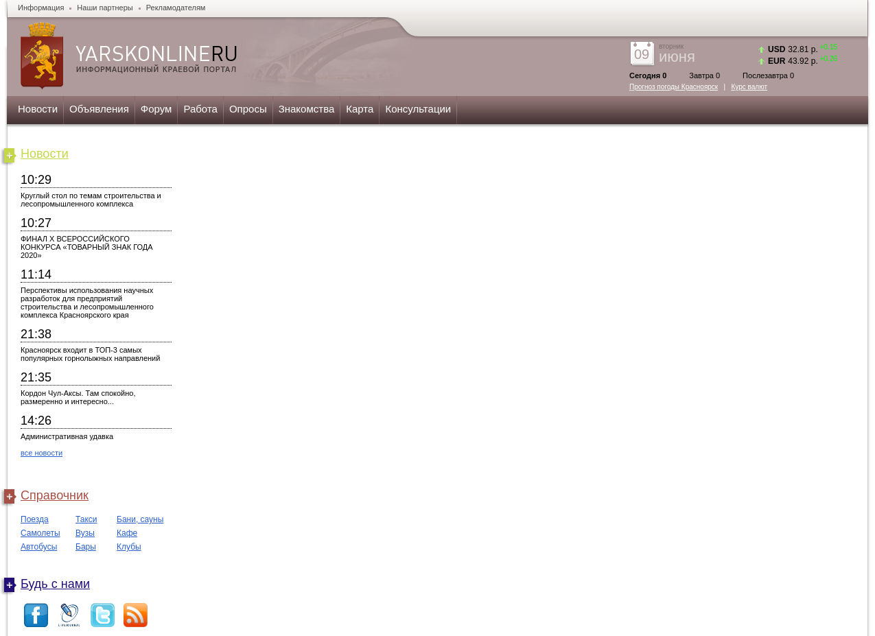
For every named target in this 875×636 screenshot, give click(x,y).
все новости (41, 453)
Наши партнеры (104, 7)
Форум (156, 109)
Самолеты (40, 533)
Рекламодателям (176, 7)
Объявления (99, 109)
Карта (359, 109)
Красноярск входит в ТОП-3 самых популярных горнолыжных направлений (90, 354)
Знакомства (307, 109)
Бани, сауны (140, 519)
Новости (38, 109)
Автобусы (39, 547)
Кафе (127, 533)
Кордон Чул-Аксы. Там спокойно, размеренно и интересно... (78, 397)
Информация (41, 7)
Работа (200, 109)
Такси (86, 519)
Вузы (85, 533)
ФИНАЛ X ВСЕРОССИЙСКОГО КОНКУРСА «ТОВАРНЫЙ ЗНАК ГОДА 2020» (87, 247)
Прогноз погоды (673, 87)
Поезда (35, 519)
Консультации (418, 109)
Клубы (129, 547)
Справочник (55, 495)
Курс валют (750, 87)
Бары (85, 547)
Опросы (248, 109)
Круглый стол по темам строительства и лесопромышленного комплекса (91, 199)
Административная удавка (67, 436)
